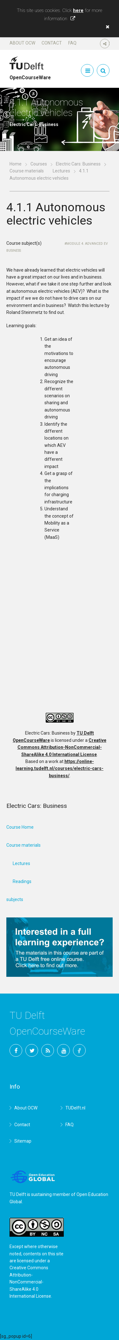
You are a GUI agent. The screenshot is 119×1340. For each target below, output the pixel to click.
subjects (14, 899)
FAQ (72, 42)
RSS (47, 1050)
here (78, 10)
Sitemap (22, 1141)
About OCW (22, 42)
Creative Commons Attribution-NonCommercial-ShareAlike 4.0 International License (62, 747)
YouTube (63, 1050)
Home (16, 163)
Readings (22, 881)
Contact (52, 42)
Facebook (16, 1050)
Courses (38, 163)
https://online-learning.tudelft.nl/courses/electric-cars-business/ (59, 768)
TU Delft (79, 1050)
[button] (105, 27)
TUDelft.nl (75, 1107)
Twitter (31, 1050)
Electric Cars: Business (78, 163)
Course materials (27, 170)
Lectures (61, 170)
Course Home (20, 827)
